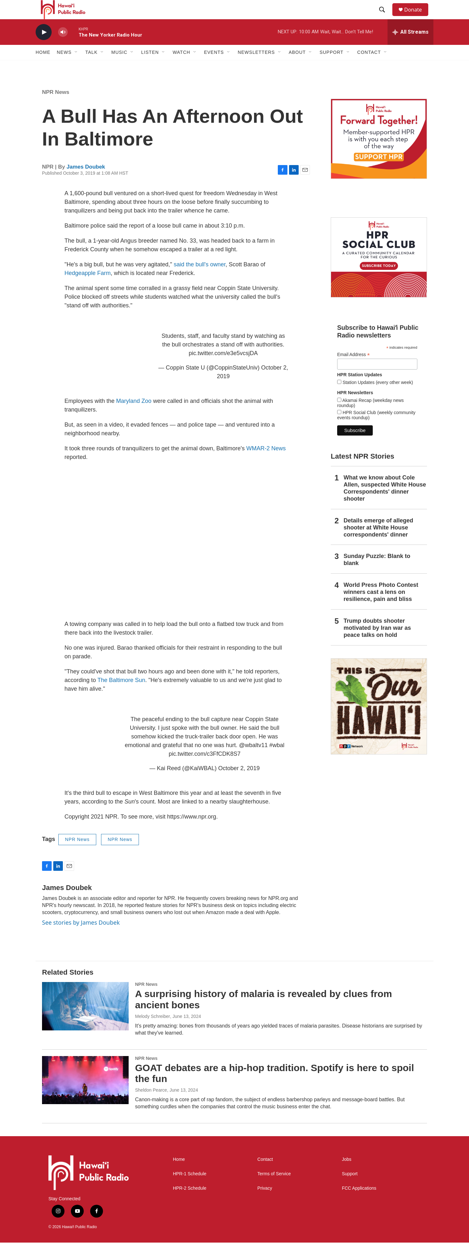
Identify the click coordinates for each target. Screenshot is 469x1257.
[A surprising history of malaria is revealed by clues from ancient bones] (85, 1020)
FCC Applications (359, 1202)
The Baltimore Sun (121, 694)
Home (43, 66)
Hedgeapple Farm (87, 287)
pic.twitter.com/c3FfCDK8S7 (205, 768)
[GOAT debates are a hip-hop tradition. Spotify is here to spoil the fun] (85, 1094)
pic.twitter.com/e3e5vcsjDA (223, 367)
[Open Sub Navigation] (76, 66)
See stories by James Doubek (81, 937)
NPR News (55, 107)
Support (350, 1188)
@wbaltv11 (253, 759)
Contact (265, 1173)
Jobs (347, 1173)
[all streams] (410, 46)
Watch (181, 66)
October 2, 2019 (239, 782)
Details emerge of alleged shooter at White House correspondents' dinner (378, 542)
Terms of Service (274, 1188)
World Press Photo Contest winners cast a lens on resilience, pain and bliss (381, 606)
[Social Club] (379, 272)
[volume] (62, 46)
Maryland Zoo (133, 415)
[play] (43, 46)
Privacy (264, 1202)
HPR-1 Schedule (189, 1188)
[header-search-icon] (385, 17)
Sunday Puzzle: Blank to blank (377, 574)
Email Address (353, 369)
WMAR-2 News (266, 463)
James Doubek (86, 181)
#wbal (276, 759)
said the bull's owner (200, 279)
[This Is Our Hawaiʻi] (379, 721)
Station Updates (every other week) (377, 396)
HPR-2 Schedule (189, 1202)
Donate (417, 16)
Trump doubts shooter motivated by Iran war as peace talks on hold (377, 642)
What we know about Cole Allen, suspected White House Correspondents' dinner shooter (385, 502)
